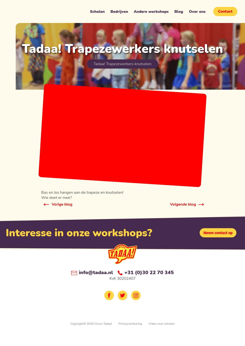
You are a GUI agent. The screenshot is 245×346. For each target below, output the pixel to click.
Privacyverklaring (130, 324)
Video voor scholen (162, 324)
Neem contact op (218, 232)
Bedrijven (119, 12)
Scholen (97, 12)
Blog (178, 12)
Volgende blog (183, 204)
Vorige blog (62, 204)
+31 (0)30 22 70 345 (146, 272)
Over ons (197, 12)
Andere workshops (151, 12)
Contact (225, 11)
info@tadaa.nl (92, 272)
